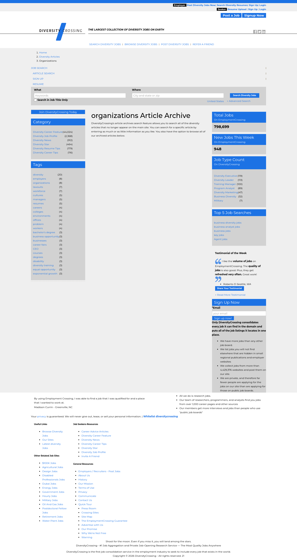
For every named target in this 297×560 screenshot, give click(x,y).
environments (41, 215)
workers (38, 228)
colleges (38, 211)
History (82, 479)
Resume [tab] (38, 84)
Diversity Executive (225, 175)
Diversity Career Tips (45, 152)
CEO (36, 248)
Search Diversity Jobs (105, 44)
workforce (39, 191)
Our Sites (47, 439)
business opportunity (46, 236)
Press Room (88, 508)
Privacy (82, 491)
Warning (86, 537)
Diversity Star (41, 144)
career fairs (40, 244)
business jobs (222, 230)
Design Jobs (49, 471)
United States (215, 101)
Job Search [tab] (39, 67)
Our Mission (85, 483)
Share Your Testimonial (229, 288)
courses (37, 252)
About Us (84, 475)
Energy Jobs (49, 487)
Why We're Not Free (93, 533)
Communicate (87, 496)
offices (37, 219)
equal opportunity (44, 269)
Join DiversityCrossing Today (58, 112)
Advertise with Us (92, 524)
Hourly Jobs (49, 496)
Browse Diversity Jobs (141, 44)
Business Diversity (225, 196)
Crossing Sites (90, 512)
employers (39, 178)
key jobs (219, 234)
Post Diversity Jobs (175, 44)
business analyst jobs (227, 226)
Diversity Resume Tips (46, 148)
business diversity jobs (228, 222)
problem (38, 224)
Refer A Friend (203, 44)
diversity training (43, 265)
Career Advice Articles (94, 431)
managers (39, 199)
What (37, 89)
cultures (38, 195)
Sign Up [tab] (38, 78)
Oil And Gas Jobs (52, 504)
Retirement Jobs (52, 516)
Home (43, 52)
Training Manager (225, 184)
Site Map (86, 516)
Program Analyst (224, 188)
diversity (38, 174)
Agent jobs (220, 239)
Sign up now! (223, 318)
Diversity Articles (49, 56)
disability (38, 261)
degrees (38, 257)
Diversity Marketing (226, 192)
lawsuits (38, 186)
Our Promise (89, 529)
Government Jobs (53, 491)
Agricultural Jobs (52, 467)
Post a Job (231, 15)
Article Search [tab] (43, 73)
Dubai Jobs (49, 483)
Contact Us (85, 500)
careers (37, 207)
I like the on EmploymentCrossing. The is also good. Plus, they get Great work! (238, 270)
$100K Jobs (49, 463)
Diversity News (42, 140)
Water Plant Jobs (52, 520)
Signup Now (254, 15)
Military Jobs (50, 500)
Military (218, 200)
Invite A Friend (90, 456)
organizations (41, 182)
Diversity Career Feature (48, 131)
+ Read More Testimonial (230, 294)
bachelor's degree (44, 232)
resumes (38, 203)
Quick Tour (85, 504)
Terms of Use (86, 487)
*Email (216, 307)
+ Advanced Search (238, 100)
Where (136, 89)
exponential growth (45, 273)
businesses (39, 240)
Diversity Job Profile (45, 136)
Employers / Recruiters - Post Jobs (99, 471)
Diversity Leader (224, 179)
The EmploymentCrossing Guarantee (104, 520)
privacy (41, 416)
